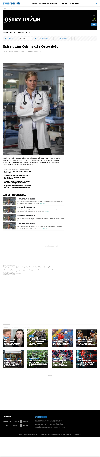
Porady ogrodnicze (33, 358)
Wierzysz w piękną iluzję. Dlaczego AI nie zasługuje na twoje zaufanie (86, 363)
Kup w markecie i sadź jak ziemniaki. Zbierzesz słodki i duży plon (38, 363)
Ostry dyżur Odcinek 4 (26, 199)
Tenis (79, 337)
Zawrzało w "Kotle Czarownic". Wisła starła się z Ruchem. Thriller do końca (61, 342)
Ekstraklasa (56, 358)
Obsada (20, 32)
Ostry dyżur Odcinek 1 (26, 224)
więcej (42, 203)
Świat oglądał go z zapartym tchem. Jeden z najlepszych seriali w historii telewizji (17, 171)
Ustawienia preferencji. (45, 434)
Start (5, 32)
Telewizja (63, 3)
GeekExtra (80, 358)
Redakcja (16, 421)
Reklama (25, 425)
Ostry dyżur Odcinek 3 (26, 207)
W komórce (16, 425)
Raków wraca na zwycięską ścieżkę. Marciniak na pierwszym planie (60, 363)
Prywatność (52, 434)
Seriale (34, 3)
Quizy (77, 3)
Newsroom (26, 421)
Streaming (54, 3)
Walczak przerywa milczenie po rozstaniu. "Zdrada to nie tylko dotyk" (12, 342)
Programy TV (44, 3)
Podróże (31, 335)
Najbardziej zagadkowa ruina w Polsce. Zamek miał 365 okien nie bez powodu (37, 341)
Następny (63, 38)
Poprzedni (45, 38)
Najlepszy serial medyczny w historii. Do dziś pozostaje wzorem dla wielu (17, 186)
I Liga (55, 337)
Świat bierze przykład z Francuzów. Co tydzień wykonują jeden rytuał (13, 363)
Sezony (13, 32)
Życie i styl (7, 358)
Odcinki (11, 38)
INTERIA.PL (62, 434)
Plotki (71, 3)
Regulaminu (37, 434)
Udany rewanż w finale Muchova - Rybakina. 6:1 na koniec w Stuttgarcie (86, 342)
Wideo (28, 32)
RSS (7, 425)
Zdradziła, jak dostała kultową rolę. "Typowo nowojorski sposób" (18, 182)
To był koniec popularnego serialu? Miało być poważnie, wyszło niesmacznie (17, 177)
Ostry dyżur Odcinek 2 (26, 215)
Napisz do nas (7, 421)
